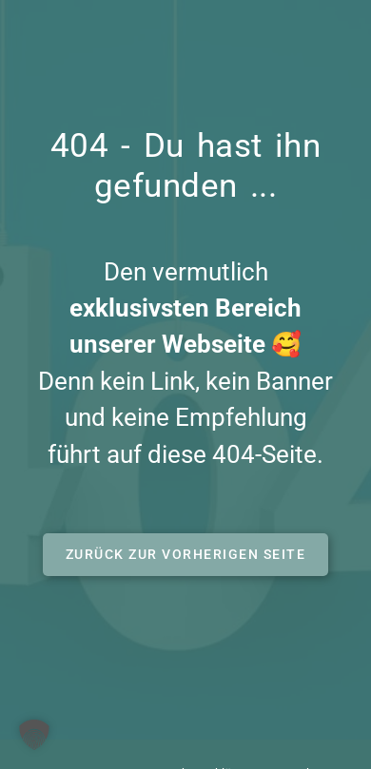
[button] (186, 554)
